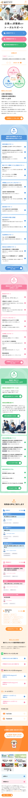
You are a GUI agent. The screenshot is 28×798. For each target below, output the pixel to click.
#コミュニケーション (18, 617)
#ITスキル (6, 614)
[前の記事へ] (7, 63)
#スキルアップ (7, 620)
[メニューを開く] (26, 2)
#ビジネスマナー (16, 620)
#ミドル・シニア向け (16, 622)
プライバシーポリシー (17, 791)
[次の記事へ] (10, 63)
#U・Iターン (13, 614)
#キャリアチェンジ (7, 617)
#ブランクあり (7, 622)
